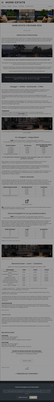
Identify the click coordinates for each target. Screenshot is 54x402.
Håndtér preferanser (22, 397)
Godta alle (33, 397)
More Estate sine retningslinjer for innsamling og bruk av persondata (25, 391)
